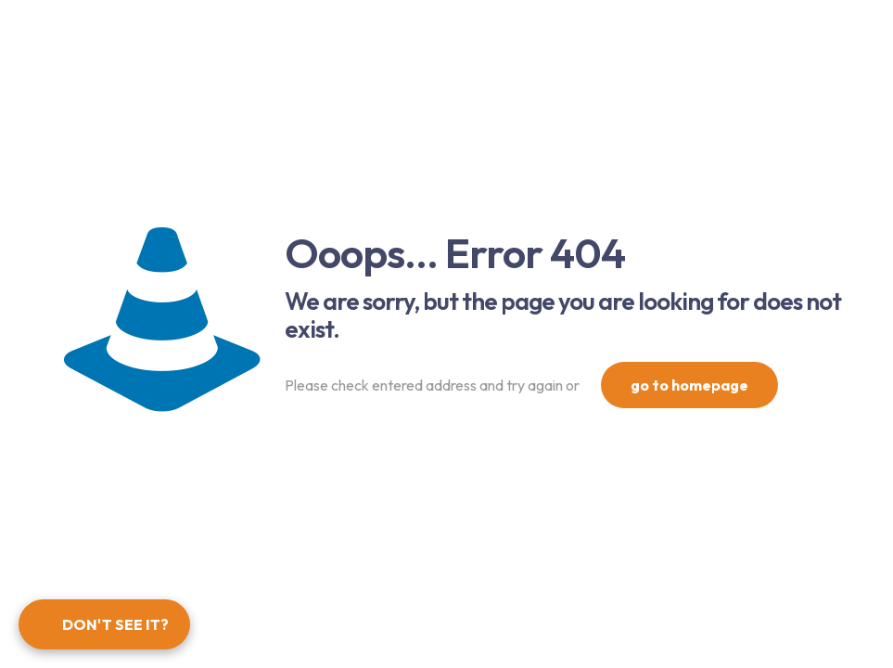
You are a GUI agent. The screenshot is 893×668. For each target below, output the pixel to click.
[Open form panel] (104, 624)
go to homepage (689, 385)
